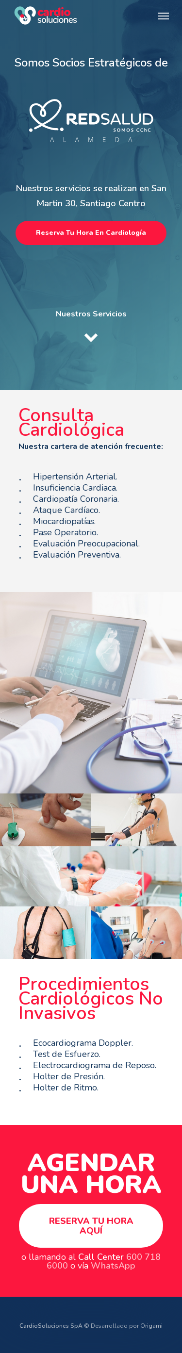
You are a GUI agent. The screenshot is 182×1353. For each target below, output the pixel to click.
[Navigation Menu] (163, 15)
